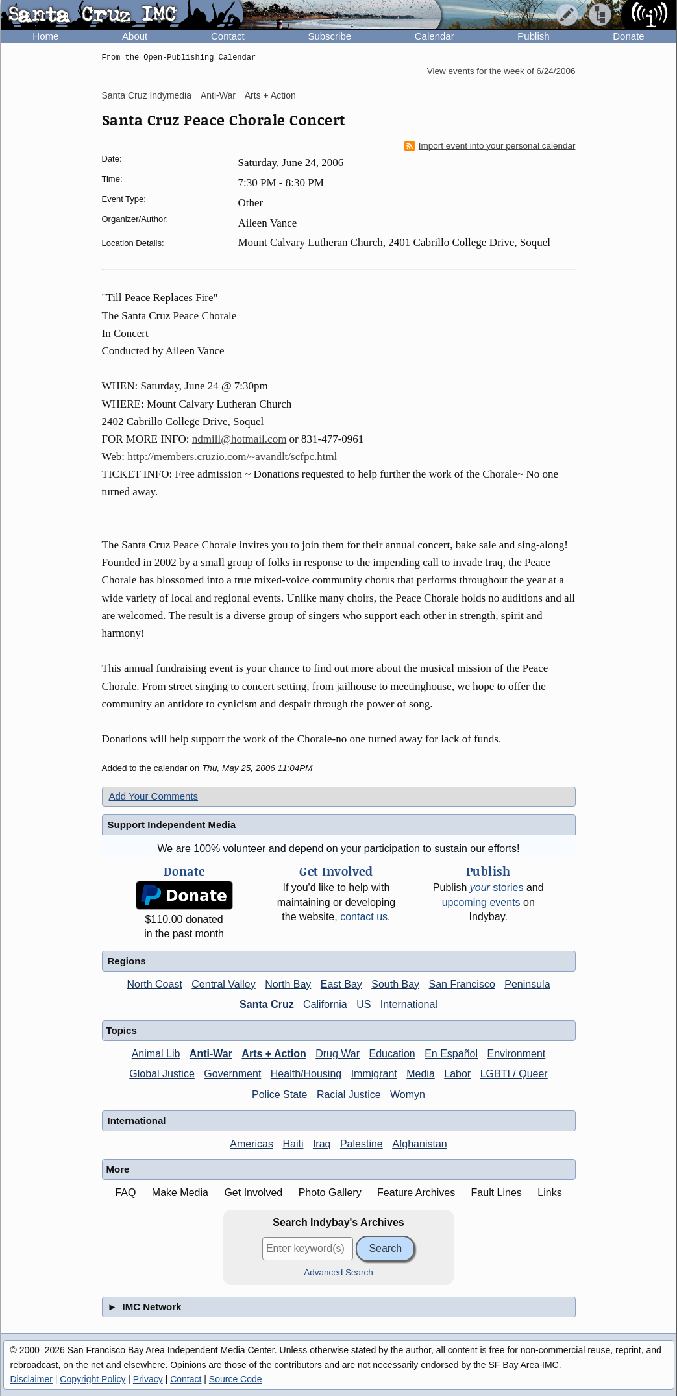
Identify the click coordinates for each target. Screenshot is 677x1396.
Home (45, 36)
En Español (451, 1053)
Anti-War (218, 95)
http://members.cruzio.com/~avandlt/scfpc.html (232, 456)
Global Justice (162, 1073)
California (325, 1004)
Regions (127, 960)
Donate (628, 36)
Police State (279, 1094)
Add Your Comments (154, 796)
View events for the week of (501, 71)
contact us (364, 916)
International (408, 1004)
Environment (516, 1053)
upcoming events (481, 902)
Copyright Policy (92, 1379)
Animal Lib (156, 1053)
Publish (533, 36)
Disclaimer (31, 1379)
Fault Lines (496, 1192)
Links (549, 1192)
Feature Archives (416, 1192)
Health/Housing (306, 1073)
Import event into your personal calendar (490, 146)
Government (232, 1073)
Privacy (148, 1379)
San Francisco (462, 984)
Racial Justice (349, 1094)
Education (392, 1053)
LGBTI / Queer (514, 1073)
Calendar (434, 36)
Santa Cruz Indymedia (147, 95)
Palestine (361, 1143)
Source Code (235, 1379)
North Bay (288, 984)
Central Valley (223, 984)
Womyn (407, 1094)
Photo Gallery (330, 1192)
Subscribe (329, 36)
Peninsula (527, 984)
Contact (228, 36)
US (363, 1004)
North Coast (154, 984)
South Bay (395, 984)
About (134, 36)
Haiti (292, 1143)
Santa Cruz (267, 1004)
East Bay (341, 984)
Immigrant (374, 1073)
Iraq (322, 1143)
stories (497, 887)
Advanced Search (338, 1272)
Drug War (337, 1053)
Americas (251, 1143)
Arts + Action (270, 95)
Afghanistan (419, 1143)
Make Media (180, 1192)
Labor (457, 1073)
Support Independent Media (172, 824)
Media (420, 1073)
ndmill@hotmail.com (239, 439)
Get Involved (253, 1192)
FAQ (125, 1192)
